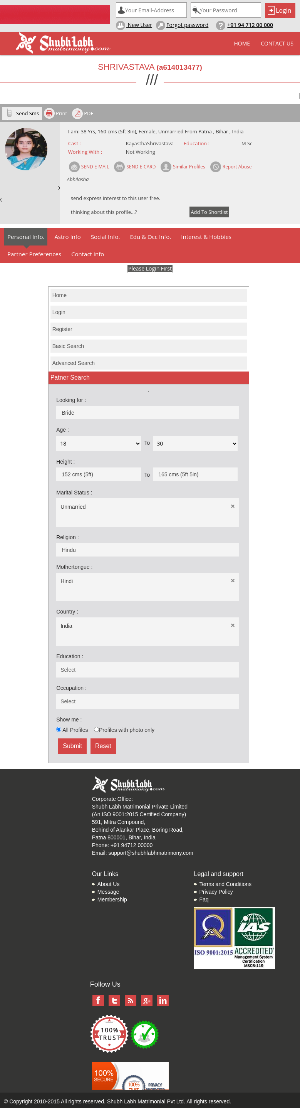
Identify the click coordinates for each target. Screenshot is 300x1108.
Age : (62, 430)
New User (134, 25)
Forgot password (182, 25)
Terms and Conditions (225, 884)
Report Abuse (237, 166)
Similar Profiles (189, 166)
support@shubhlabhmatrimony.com (150, 853)
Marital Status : (74, 492)
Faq (204, 899)
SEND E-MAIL (95, 166)
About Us (108, 884)
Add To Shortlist (209, 211)
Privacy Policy (216, 892)
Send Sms (27, 113)
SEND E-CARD (141, 166)
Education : (69, 656)
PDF (88, 113)
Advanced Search (73, 363)
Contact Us (277, 43)
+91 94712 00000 (132, 845)
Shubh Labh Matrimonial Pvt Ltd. (146, 1101)
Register (62, 329)
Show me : (69, 719)
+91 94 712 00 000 (250, 25)
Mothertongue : (74, 567)
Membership (112, 899)
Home (242, 43)
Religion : (67, 537)
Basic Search (68, 346)
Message (108, 892)
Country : (67, 612)
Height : (65, 462)
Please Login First (150, 268)
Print (61, 113)
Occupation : (71, 688)
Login (58, 312)
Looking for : (71, 400)
